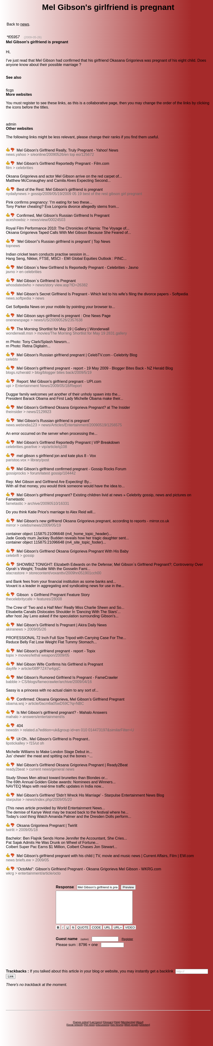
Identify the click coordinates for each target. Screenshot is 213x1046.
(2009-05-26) (33, 37)
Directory (144, 1031)
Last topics (95, 1028)
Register (127, 945)
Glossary (108, 1028)
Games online (81, 1028)
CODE (96, 934)
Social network (75, 1031)
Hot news (89, 1031)
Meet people (131, 1031)
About (140, 1028)
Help (117, 1028)
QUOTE (83, 934)
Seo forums (117, 1031)
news (24, 24)
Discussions (102, 1031)
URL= (118, 934)
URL (107, 934)
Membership (128, 1028)
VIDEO (130, 934)
